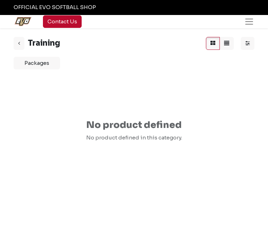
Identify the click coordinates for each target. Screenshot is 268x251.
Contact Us (62, 21)
